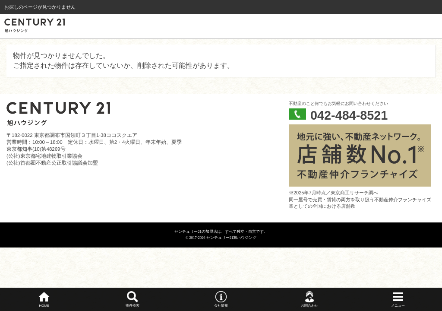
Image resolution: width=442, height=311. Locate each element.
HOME (44, 306)
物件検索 (132, 306)
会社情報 (221, 306)
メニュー (398, 306)
